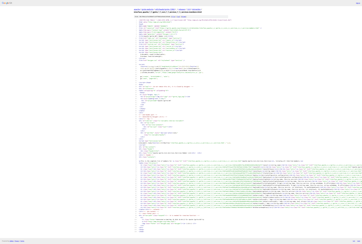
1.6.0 (189, 9)
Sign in (358, 3)
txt (354, 241)
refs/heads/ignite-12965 (165, 9)
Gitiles (11, 241)
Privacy (17, 241)
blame (184, 16)
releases (181, 9)
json (358, 241)
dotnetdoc (196, 9)
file (173, 16)
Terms (22, 241)
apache (137, 9)
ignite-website (147, 9)
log (178, 16)
